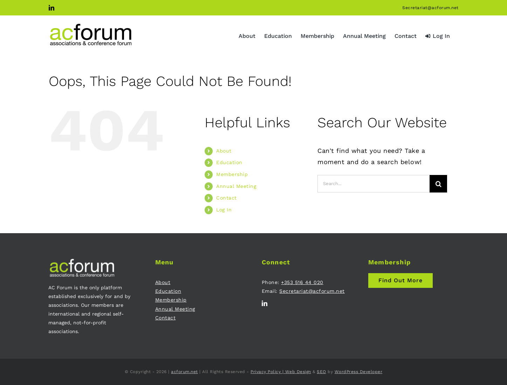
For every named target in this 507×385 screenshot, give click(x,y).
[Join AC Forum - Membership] (400, 280)
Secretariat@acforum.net (430, 7)
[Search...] (373, 183)
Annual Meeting (236, 186)
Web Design (298, 371)
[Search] (438, 183)
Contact (226, 198)
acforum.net (184, 371)
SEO (321, 371)
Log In (224, 209)
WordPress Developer (359, 371)
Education (229, 162)
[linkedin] (265, 303)
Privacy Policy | (268, 371)
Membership (232, 174)
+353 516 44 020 (302, 282)
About (224, 151)
